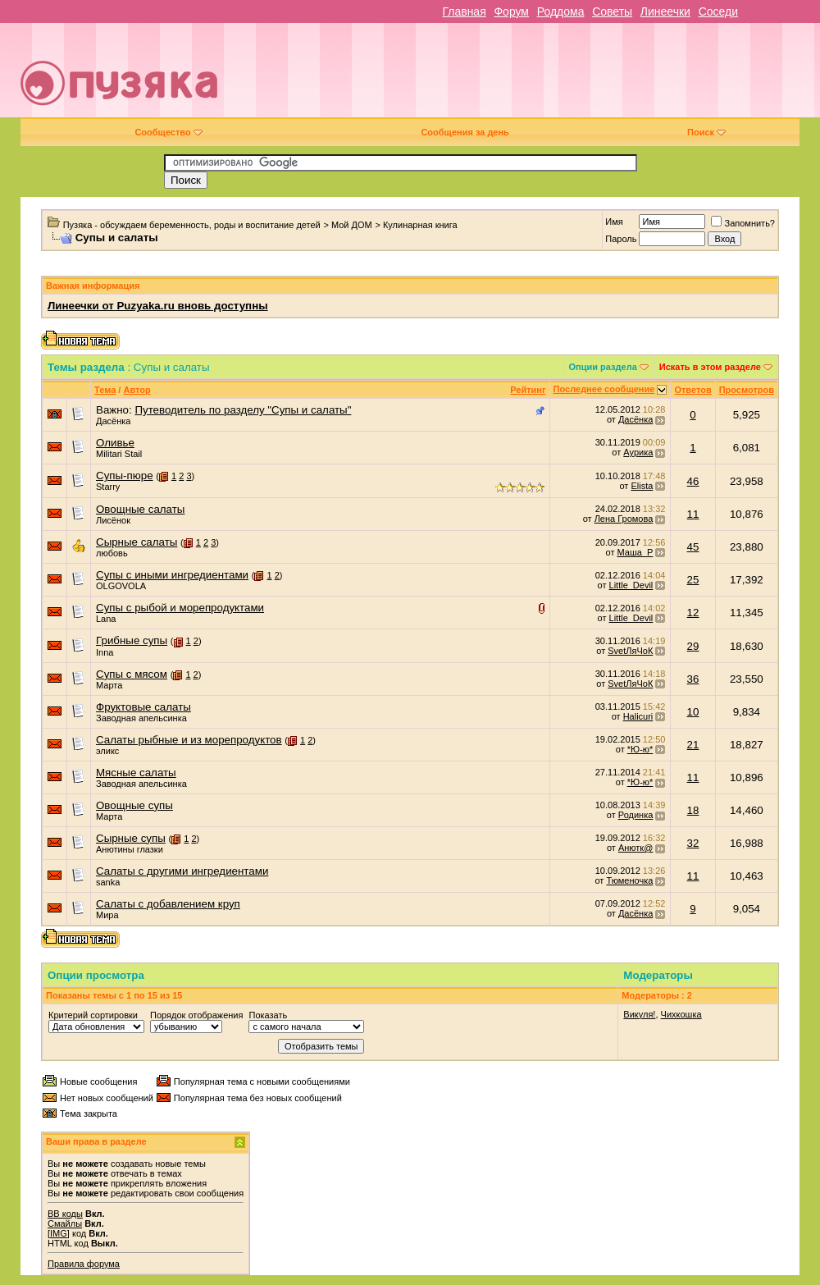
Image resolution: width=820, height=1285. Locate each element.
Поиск (706, 132)
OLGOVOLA (121, 586)
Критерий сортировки (93, 1015)
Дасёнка (113, 421)
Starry (108, 487)
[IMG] (59, 1233)
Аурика (638, 452)
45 (693, 547)
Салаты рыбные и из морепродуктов (189, 740)
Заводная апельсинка (141, 718)
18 (693, 810)
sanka (108, 882)
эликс (107, 751)
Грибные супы (131, 640)
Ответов (692, 390)
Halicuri (638, 716)
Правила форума (84, 1264)
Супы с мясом (131, 674)
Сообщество (168, 132)
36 (693, 679)
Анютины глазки (129, 849)
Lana (106, 619)
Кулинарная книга (420, 225)
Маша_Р (635, 552)
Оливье (115, 443)
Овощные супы (134, 805)
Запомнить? (743, 223)
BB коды (65, 1214)
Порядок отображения (196, 1015)
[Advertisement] (564, 76)
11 (693, 514)
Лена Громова (624, 519)
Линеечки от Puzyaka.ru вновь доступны (158, 306)
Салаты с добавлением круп (168, 904)
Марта (109, 685)
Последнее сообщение (604, 389)
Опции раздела (603, 367)
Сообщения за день (464, 132)
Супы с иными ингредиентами (172, 575)
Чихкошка (681, 1014)
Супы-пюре (124, 475)
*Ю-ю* (640, 749)
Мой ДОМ (351, 225)
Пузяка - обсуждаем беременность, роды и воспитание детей (192, 225)
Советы (612, 11)
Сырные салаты (136, 542)
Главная (463, 11)
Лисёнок (113, 520)
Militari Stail (119, 454)
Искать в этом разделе (710, 367)
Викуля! (639, 1014)
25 (693, 580)
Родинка (636, 815)
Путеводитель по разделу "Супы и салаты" (242, 410)
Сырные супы (131, 838)
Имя (613, 221)
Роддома (561, 11)
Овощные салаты (140, 509)
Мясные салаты (136, 772)
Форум (511, 11)
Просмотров (746, 390)
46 (693, 481)
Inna (104, 652)
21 (693, 745)
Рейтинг (527, 390)
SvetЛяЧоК (630, 651)
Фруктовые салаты (143, 707)
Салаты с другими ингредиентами (182, 871)
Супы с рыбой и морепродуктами (180, 607)
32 (693, 843)
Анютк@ (635, 848)
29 (693, 646)
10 (693, 712)
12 (693, 612)
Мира (107, 915)
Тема (105, 390)
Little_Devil (631, 585)
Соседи (718, 11)
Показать (267, 1015)
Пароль (620, 239)
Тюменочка (629, 880)
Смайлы (65, 1223)
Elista (642, 486)
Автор (136, 390)
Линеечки (665, 11)
